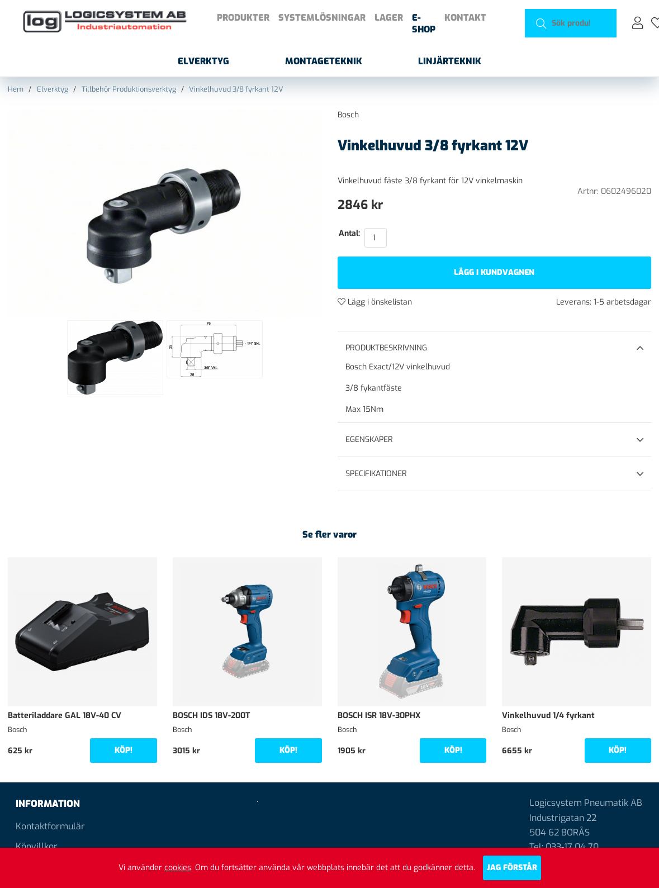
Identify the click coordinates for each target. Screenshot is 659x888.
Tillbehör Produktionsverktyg (129, 89)
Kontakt (465, 17)
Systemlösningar (322, 17)
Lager (388, 17)
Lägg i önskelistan (375, 302)
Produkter (243, 17)
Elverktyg (203, 61)
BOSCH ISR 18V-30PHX (379, 715)
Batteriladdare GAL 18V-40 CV (64, 715)
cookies (177, 867)
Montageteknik (323, 61)
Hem (15, 89)
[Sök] (571, 23)
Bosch (348, 115)
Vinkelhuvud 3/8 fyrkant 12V (236, 89)
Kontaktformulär (50, 826)
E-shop (423, 23)
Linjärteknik (449, 61)
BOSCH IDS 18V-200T (211, 715)
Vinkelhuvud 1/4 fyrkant (548, 715)
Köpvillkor (37, 846)
